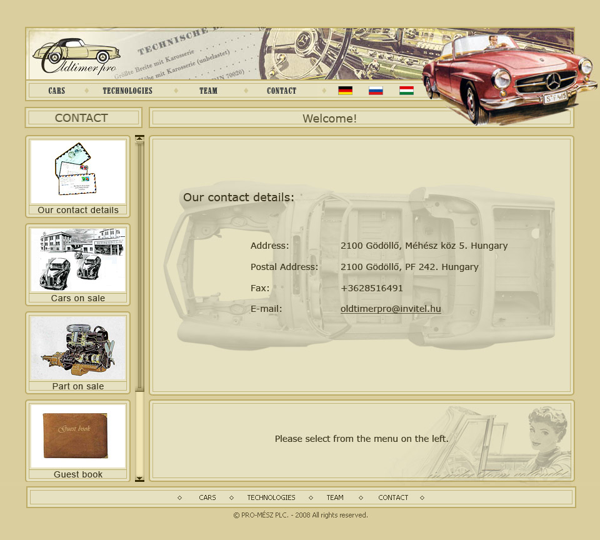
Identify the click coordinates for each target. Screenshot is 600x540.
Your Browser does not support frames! (372, 291)
